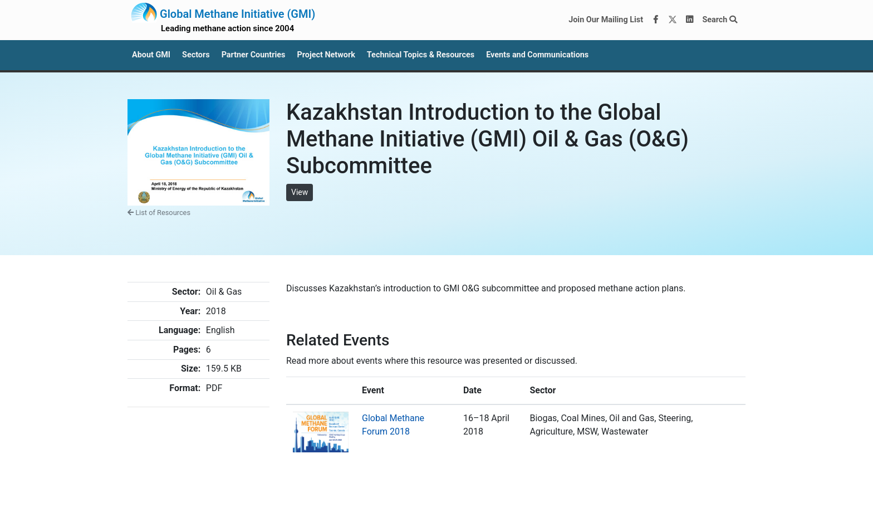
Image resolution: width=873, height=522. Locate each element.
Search (719, 20)
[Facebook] (656, 20)
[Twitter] (672, 20)
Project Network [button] (326, 55)
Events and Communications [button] (537, 55)
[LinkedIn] (690, 20)
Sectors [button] (196, 55)
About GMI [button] (151, 55)
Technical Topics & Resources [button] (420, 55)
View (299, 192)
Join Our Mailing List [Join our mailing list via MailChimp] (605, 20)
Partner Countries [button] (254, 55)
